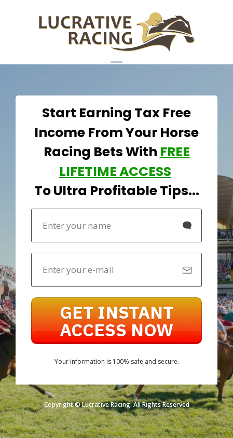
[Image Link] (117, 32)
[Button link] (116, 320)
